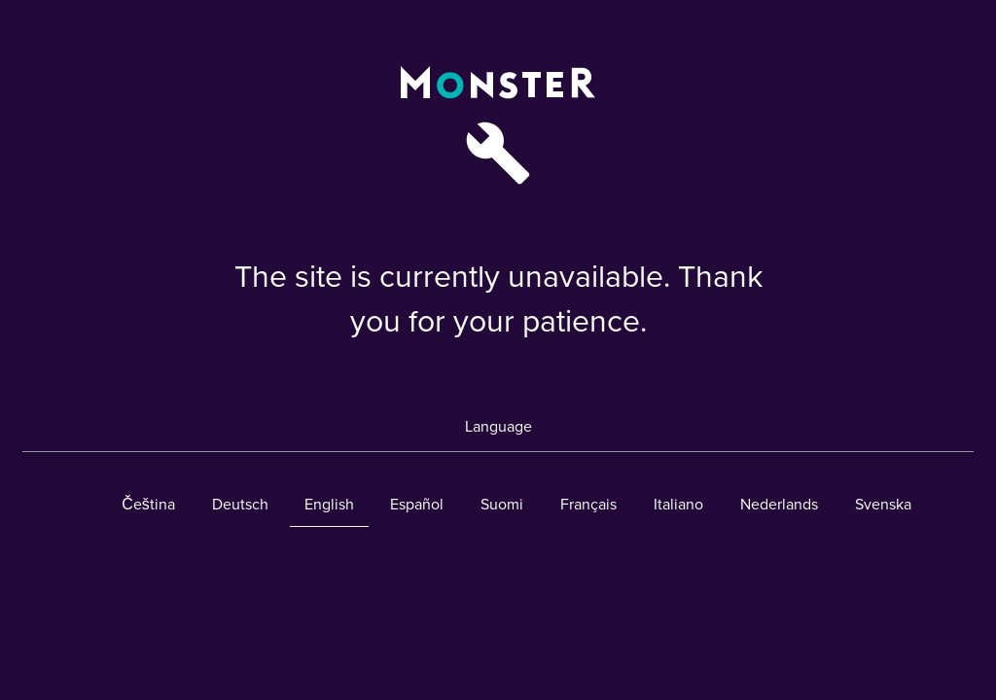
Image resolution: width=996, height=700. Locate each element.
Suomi (501, 504)
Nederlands (779, 504)
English (329, 504)
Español (417, 504)
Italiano (678, 504)
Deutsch (240, 504)
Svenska (883, 504)
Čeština (148, 504)
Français (588, 504)
